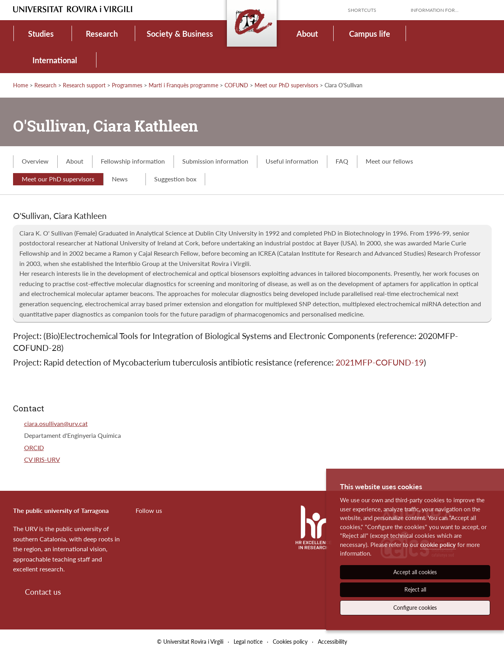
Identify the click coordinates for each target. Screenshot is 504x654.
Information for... (435, 10)
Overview (35, 161)
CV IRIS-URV (42, 459)
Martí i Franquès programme (183, 85)
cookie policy (438, 544)
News (124, 179)
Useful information (292, 161)
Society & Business (180, 33)
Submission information (215, 161)
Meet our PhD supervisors (286, 85)
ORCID (34, 447)
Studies (41, 33)
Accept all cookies (415, 572)
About (307, 33)
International (54, 60)
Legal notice (248, 641)
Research (102, 33)
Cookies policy (290, 641)
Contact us (43, 591)
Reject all (415, 589)
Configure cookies (415, 607)
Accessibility (332, 641)
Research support (84, 85)
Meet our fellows (389, 161)
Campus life (369, 33)
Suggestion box (175, 179)
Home (20, 85)
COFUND (236, 85)
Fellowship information (133, 161)
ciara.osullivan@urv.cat (56, 423)
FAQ (342, 161)
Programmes (127, 85)
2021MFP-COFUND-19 (380, 362)
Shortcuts (362, 10)
